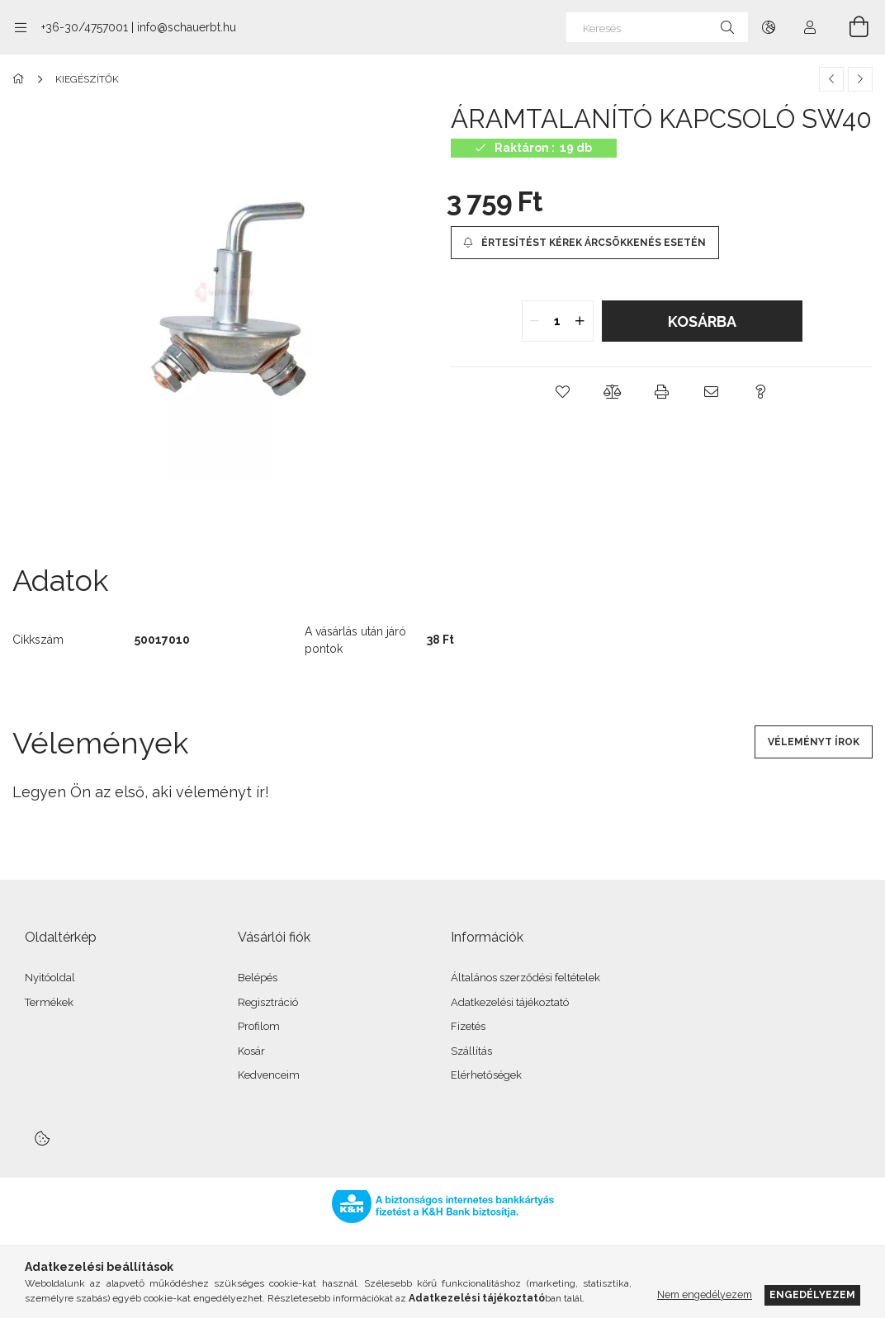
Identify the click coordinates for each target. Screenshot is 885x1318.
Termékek (49, 1002)
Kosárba (702, 321)
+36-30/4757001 (84, 27)
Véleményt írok (813, 742)
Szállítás (471, 1051)
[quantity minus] (535, 321)
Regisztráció (268, 1002)
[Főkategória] (21, 79)
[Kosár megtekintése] (849, 27)
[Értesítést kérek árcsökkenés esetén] (585, 242)
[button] (563, 392)
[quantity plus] (580, 321)
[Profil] (810, 27)
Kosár (251, 1051)
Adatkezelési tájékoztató (510, 1002)
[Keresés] (657, 27)
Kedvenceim (269, 1075)
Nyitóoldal (50, 977)
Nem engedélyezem (704, 1294)
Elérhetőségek (486, 1075)
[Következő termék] (860, 79)
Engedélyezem (812, 1294)
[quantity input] (557, 321)
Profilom (259, 1026)
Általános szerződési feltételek (525, 977)
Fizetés (468, 1026)
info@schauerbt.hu (186, 27)
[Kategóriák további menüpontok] (20, 27)
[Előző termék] (831, 79)
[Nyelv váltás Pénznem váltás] (768, 27)
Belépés (257, 977)
